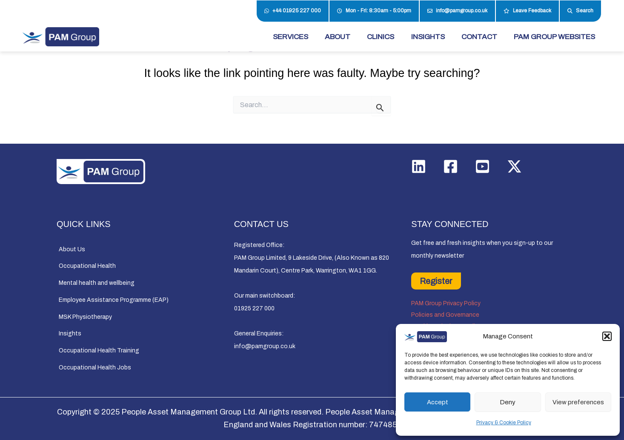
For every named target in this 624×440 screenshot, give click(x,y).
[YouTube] (482, 166)
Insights (70, 333)
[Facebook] (450, 166)
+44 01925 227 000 (292, 11)
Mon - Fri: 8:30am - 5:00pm (374, 11)
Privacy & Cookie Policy (503, 423)
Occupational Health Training (99, 350)
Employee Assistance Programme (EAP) (114, 300)
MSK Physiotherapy (85, 317)
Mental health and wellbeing (97, 283)
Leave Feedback (527, 11)
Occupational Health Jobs (95, 367)
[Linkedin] (418, 166)
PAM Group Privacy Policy (446, 303)
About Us (72, 249)
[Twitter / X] (514, 166)
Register (436, 281)
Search (580, 11)
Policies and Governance (445, 315)
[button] (607, 336)
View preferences (578, 402)
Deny (507, 402)
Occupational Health (87, 266)
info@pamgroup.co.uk (457, 11)
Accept (437, 402)
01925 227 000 (254, 308)
